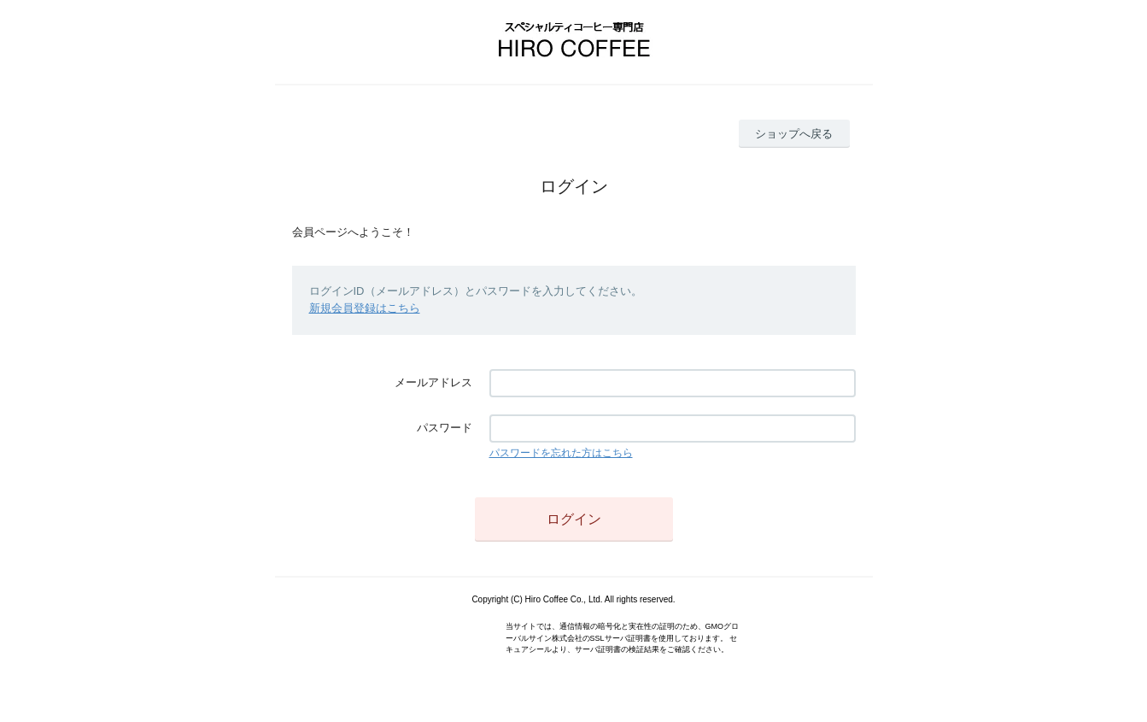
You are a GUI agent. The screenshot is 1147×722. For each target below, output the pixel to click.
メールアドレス (433, 382)
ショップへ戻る (794, 133)
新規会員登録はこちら (364, 308)
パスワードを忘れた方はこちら (561, 453)
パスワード (444, 427)
